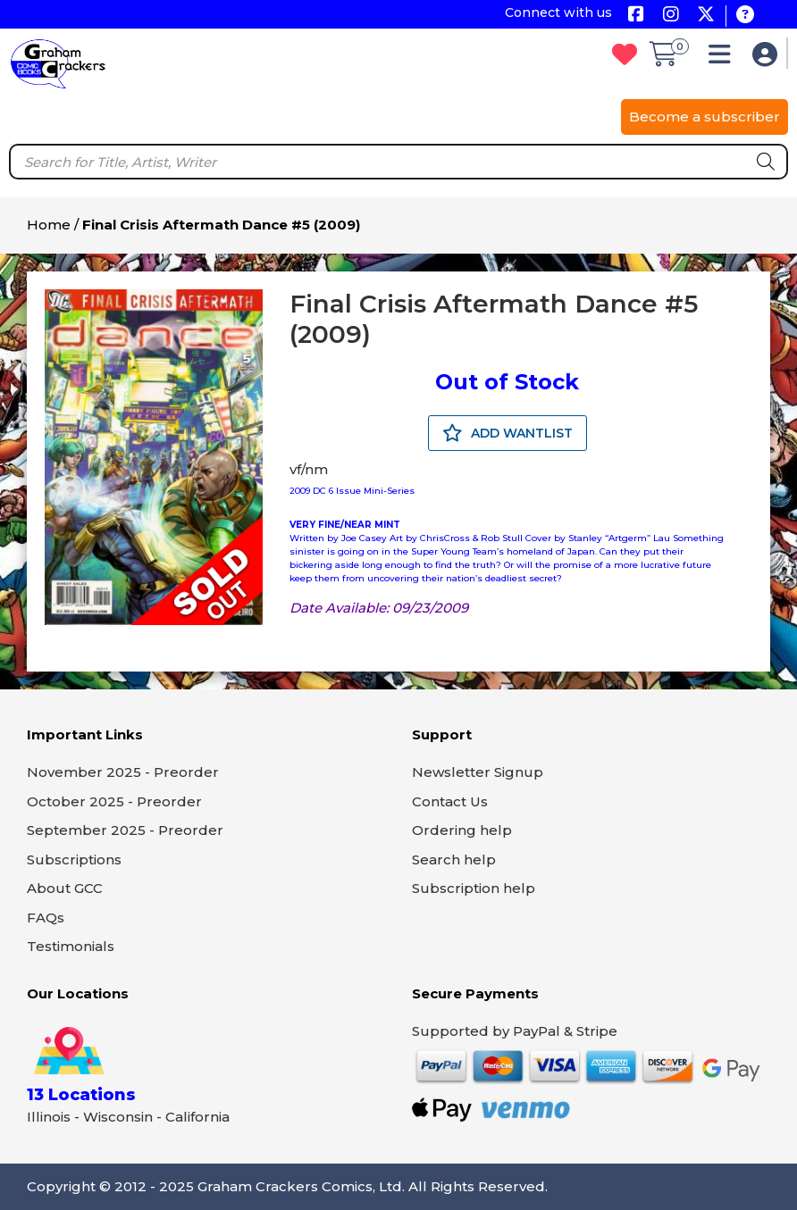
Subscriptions (74, 859)
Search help (454, 859)
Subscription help (473, 888)
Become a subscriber (704, 116)
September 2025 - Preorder (125, 830)
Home (49, 224)
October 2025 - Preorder (114, 801)
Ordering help (462, 830)
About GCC (65, 888)
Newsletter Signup (477, 772)
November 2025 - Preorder (123, 772)
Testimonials (70, 946)
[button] (724, 58)
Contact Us (450, 801)
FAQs (45, 917)
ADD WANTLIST (507, 433)
